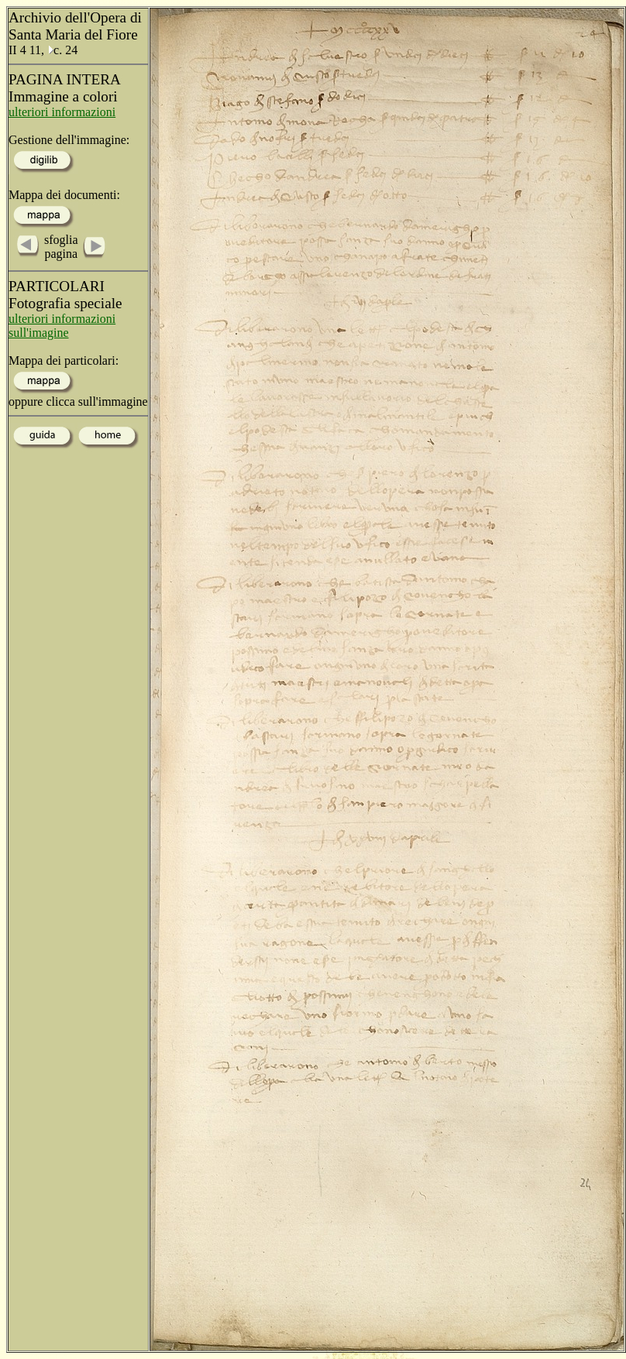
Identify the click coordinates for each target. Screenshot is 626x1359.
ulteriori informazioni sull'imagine (62, 325)
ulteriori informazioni (62, 111)
